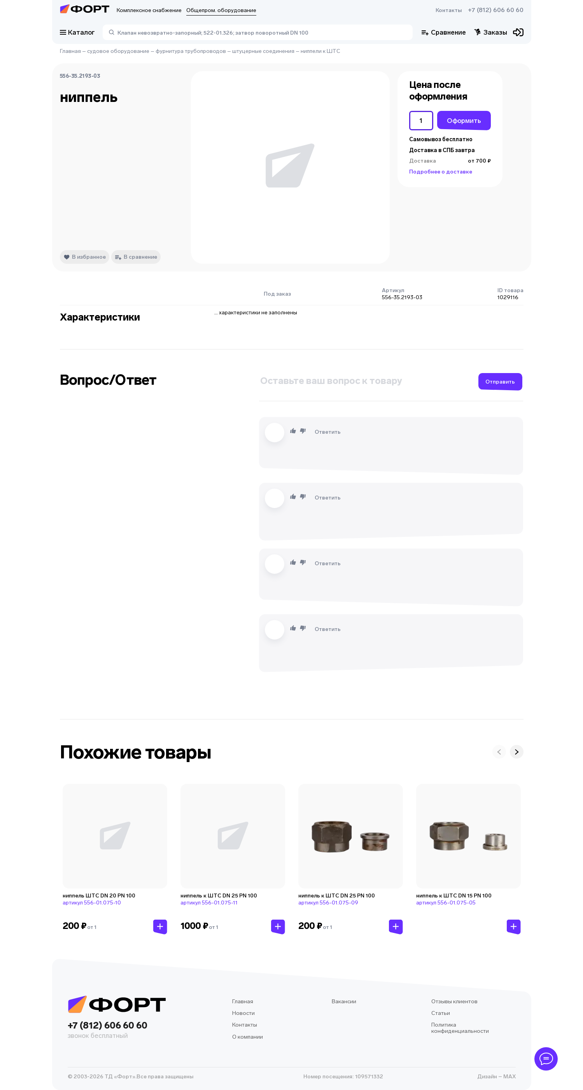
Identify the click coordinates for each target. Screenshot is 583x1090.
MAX (509, 1076)
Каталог (77, 32)
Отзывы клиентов (454, 1001)
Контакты (449, 10)
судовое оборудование (118, 51)
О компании (247, 1037)
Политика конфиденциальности (460, 1028)
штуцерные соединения (263, 51)
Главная (70, 51)
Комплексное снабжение (149, 10)
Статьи (440, 1013)
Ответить (328, 432)
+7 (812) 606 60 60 (495, 10)
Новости (243, 1013)
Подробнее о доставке (440, 171)
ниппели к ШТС (320, 51)
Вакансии (344, 1001)
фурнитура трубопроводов (191, 51)
